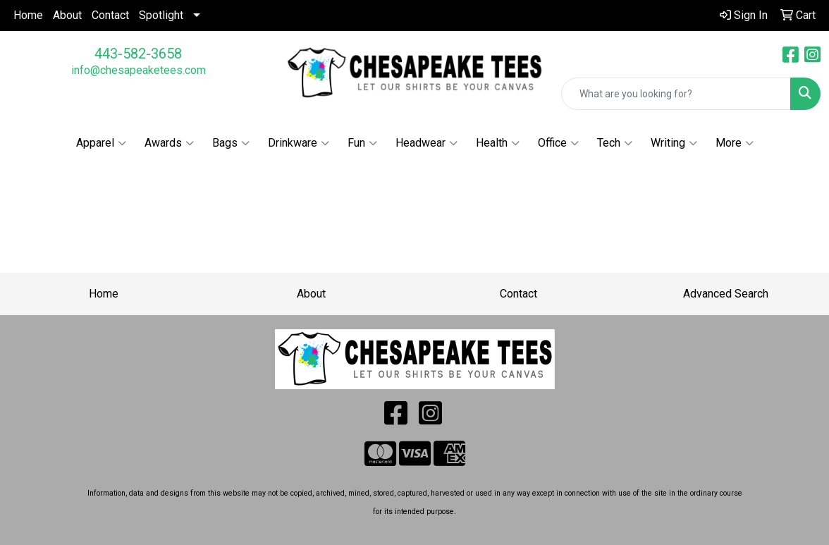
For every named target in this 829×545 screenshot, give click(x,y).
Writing (674, 143)
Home (28, 15)
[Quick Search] (676, 94)
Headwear (426, 143)
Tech (614, 143)
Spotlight (161, 15)
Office (558, 143)
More (735, 143)
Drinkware (298, 143)
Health (498, 143)
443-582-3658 (138, 53)
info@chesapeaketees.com (138, 70)
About (67, 15)
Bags (231, 143)
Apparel (101, 143)
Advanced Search (725, 293)
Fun (362, 143)
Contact (110, 15)
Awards (169, 143)
